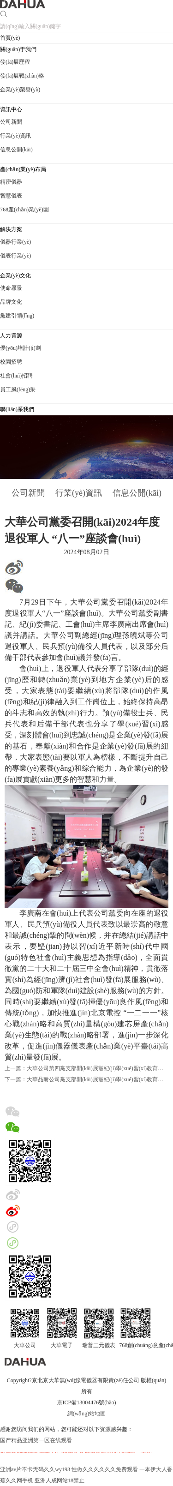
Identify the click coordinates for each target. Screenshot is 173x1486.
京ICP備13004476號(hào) (86, 1402)
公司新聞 (28, 492)
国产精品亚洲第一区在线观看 (36, 1440)
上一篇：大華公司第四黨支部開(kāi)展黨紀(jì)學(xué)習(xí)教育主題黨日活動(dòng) (86, 1068)
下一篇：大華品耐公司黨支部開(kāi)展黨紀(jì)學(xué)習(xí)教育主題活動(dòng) (86, 1079)
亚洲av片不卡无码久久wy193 (35, 1469)
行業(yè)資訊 (78, 492)
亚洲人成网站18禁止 (59, 1480)
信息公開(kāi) (137, 492)
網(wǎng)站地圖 (86, 1413)
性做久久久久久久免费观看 (105, 1469)
